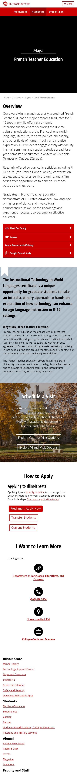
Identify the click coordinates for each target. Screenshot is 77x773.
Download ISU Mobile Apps (18, 621)
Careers (13, 163)
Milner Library (11, 589)
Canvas (7, 648)
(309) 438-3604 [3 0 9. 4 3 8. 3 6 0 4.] (38, 525)
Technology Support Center (18, 595)
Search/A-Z (9, 605)
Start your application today (43, 425)
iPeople (7, 706)
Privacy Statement (14, 746)
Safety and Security (13, 616)
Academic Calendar (14, 611)
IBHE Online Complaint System (50, 750)
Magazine (8, 685)
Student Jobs (10, 637)
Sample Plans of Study (20, 179)
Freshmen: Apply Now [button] (25, 434)
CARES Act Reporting (60, 753)
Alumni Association (13, 669)
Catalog (7, 642)
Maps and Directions (14, 600)
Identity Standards (60, 746)
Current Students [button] (23, 453)
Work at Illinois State (14, 701)
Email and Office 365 (14, 711)
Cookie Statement (37, 746)
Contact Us (66, 740)
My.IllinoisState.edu (14, 632)
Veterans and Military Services (20, 658)
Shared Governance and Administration (25, 722)
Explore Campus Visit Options (38, 363)
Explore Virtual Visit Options (38, 373)
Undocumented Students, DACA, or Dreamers (29, 653)
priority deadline (35, 418)
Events (6, 680)
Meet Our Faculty (18, 154)
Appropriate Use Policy (17, 750)
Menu (69, 3)
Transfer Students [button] (23, 443)
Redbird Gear (10, 674)
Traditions (8, 690)
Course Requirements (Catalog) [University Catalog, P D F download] (19, 171)
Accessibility (39, 753)
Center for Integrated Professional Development (30, 717)
